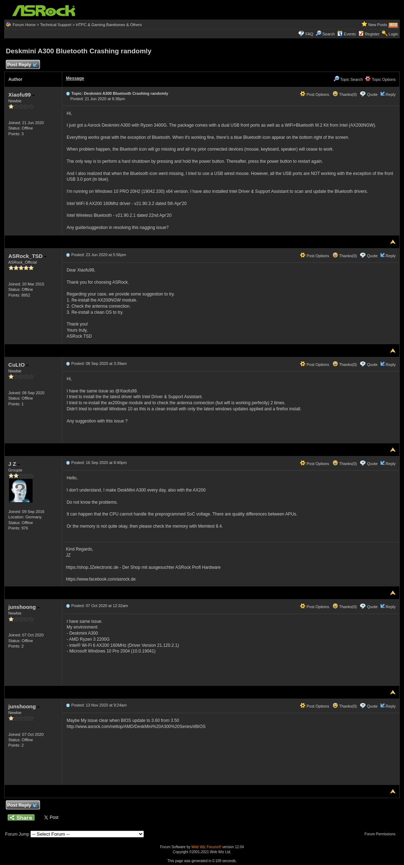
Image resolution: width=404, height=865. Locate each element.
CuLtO (18, 365)
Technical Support (55, 25)
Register (372, 34)
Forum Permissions (382, 834)
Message (75, 78)
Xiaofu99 (21, 95)
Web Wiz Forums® (206, 847)
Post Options (314, 94)
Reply (391, 94)
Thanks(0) (344, 94)
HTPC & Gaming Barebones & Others (109, 25)
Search (328, 34)
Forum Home (24, 25)
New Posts (377, 25)
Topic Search (348, 79)
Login (393, 34)
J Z (14, 464)
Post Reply (22, 65)
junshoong (24, 607)
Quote (372, 94)
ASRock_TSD (27, 256)
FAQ (309, 34)
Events (346, 34)
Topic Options (380, 79)
